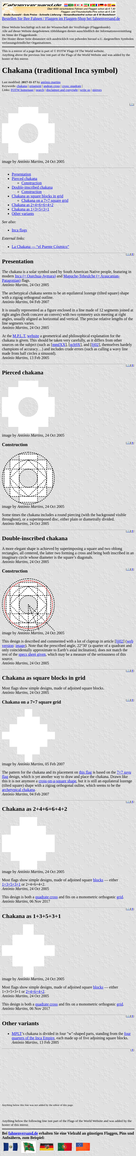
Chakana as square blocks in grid (37, 196)
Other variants (23, 214)
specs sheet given (32, 654)
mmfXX (58, 345)
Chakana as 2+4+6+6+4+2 (32, 205)
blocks (98, 880)
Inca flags (19, 230)
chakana (22, 86)
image (20, 646)
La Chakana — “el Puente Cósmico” (40, 247)
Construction (31, 183)
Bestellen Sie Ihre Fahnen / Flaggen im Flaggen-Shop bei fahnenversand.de (61, 17)
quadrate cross (46, 897)
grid (120, 897)
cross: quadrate (71, 86)
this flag (85, 772)
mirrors (97, 90)
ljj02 (95, 345)
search (40, 90)
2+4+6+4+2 (35, 991)
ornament (35, 86)
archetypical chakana (18, 790)
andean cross (51, 86)
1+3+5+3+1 (11, 884)
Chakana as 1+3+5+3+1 (30, 209)
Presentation (21, 174)
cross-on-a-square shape (57, 781)
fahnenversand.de (23, 1133)
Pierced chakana (24, 178)
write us (85, 90)
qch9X (75, 345)
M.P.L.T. (19, 336)
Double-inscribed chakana (32, 187)
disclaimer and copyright (62, 90)
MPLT (17, 1034)
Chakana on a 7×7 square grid (44, 200)
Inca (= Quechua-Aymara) (35, 276)
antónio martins (51, 82)
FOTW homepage (22, 90)
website (33, 336)
